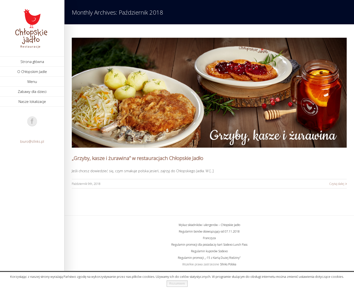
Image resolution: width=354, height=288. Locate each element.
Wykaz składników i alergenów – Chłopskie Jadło (209, 225)
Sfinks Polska (228, 264)
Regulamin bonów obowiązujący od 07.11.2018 (209, 231)
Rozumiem (177, 283)
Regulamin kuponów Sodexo (209, 251)
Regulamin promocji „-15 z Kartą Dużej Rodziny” (209, 258)
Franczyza (209, 238)
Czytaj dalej (336, 184)
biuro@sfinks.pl (32, 141)
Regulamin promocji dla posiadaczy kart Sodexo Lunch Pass (209, 245)
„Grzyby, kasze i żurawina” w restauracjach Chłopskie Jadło (137, 158)
